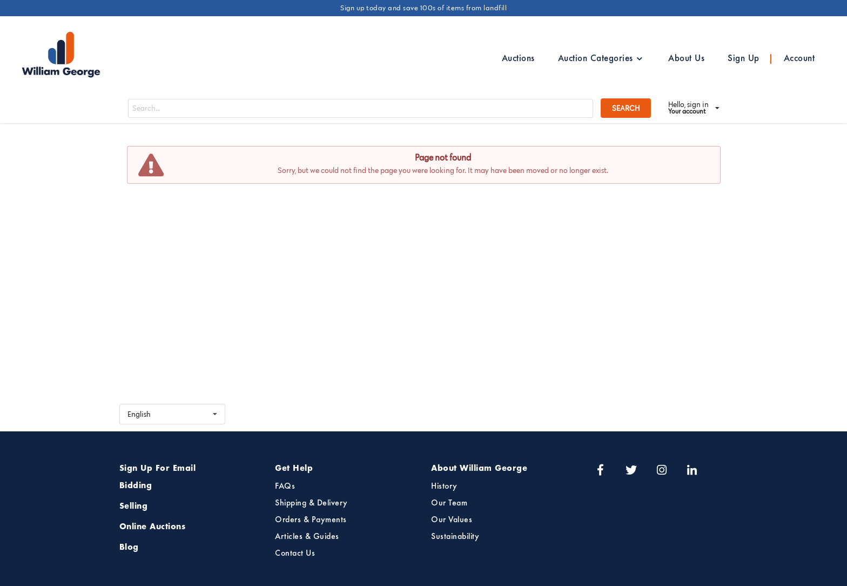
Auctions (518, 59)
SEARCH (626, 108)
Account (799, 59)
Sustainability (455, 536)
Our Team (449, 503)
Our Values (451, 520)
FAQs (285, 486)
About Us (686, 59)
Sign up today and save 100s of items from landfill (423, 7)
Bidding (135, 486)
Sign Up (743, 59)
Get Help (294, 468)
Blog (129, 547)
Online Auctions (152, 527)
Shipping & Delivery (311, 503)
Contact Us (295, 553)
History (444, 486)
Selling (133, 506)
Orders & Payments (311, 520)
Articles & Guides (307, 536)
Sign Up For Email (157, 468)
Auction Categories (600, 59)
